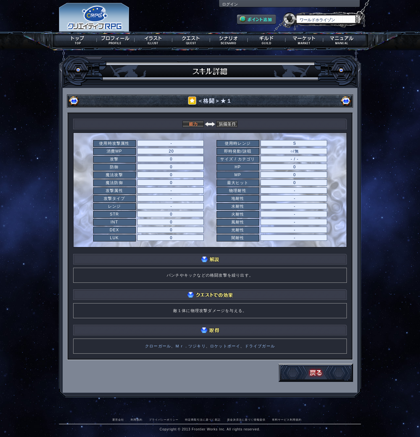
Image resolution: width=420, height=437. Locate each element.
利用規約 (136, 419)
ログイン (230, 4)
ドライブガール (260, 346)
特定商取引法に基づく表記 (202, 419)
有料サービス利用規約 (287, 419)
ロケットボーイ (225, 346)
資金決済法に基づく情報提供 (246, 419)
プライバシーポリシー (163, 419)
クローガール (158, 346)
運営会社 (118, 419)
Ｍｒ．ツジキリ (190, 346)
